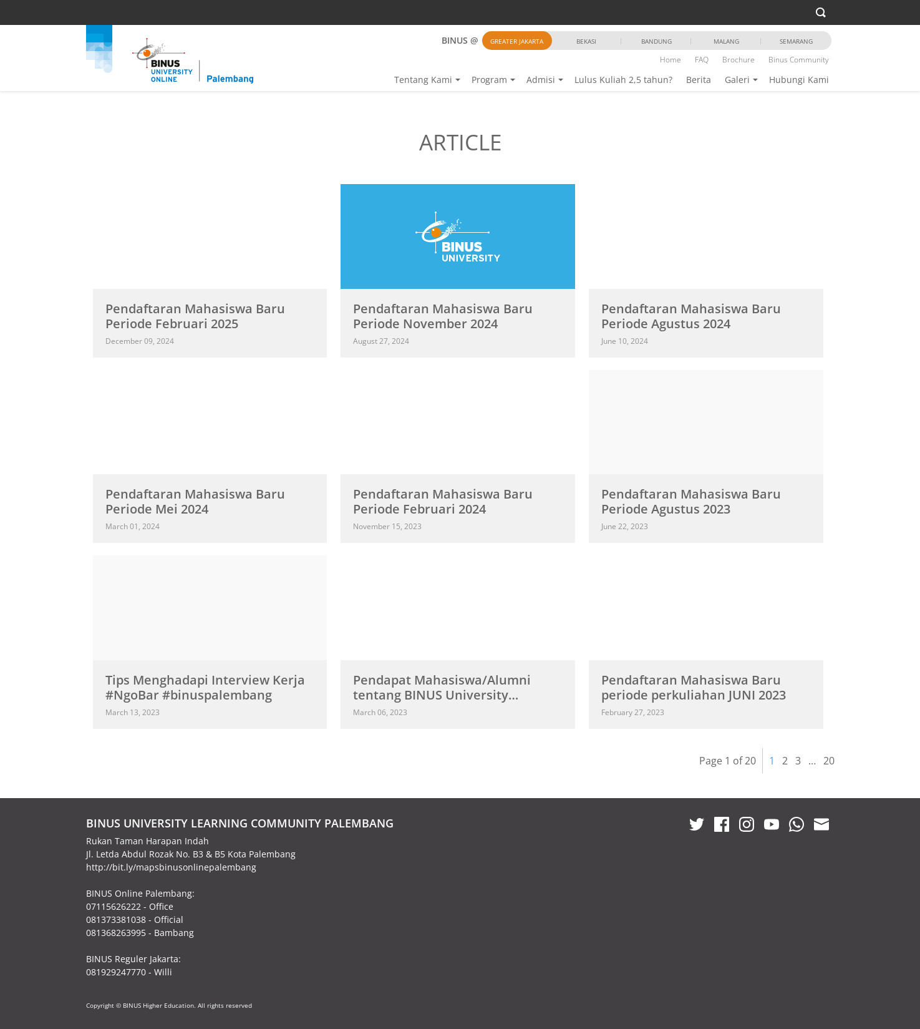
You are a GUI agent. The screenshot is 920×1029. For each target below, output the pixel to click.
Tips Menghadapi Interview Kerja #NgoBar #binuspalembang (205, 687)
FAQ (702, 59)
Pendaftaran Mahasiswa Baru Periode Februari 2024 (443, 501)
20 (829, 761)
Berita (698, 79)
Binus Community (798, 59)
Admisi (540, 79)
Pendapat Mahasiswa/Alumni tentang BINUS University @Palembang (442, 694)
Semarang (796, 41)
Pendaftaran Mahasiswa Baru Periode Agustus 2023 (691, 501)
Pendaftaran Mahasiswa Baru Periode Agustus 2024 (691, 316)
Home (670, 59)
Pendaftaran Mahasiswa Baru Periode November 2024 (443, 316)
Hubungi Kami (799, 79)
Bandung (656, 41)
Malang (726, 41)
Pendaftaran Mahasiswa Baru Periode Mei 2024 (195, 501)
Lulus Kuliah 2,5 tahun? (623, 79)
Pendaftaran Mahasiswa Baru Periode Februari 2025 (195, 316)
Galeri (737, 79)
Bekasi (586, 41)
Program (489, 79)
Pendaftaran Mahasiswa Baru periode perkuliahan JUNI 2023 (693, 687)
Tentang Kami (423, 79)
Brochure (738, 59)
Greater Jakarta (516, 41)
